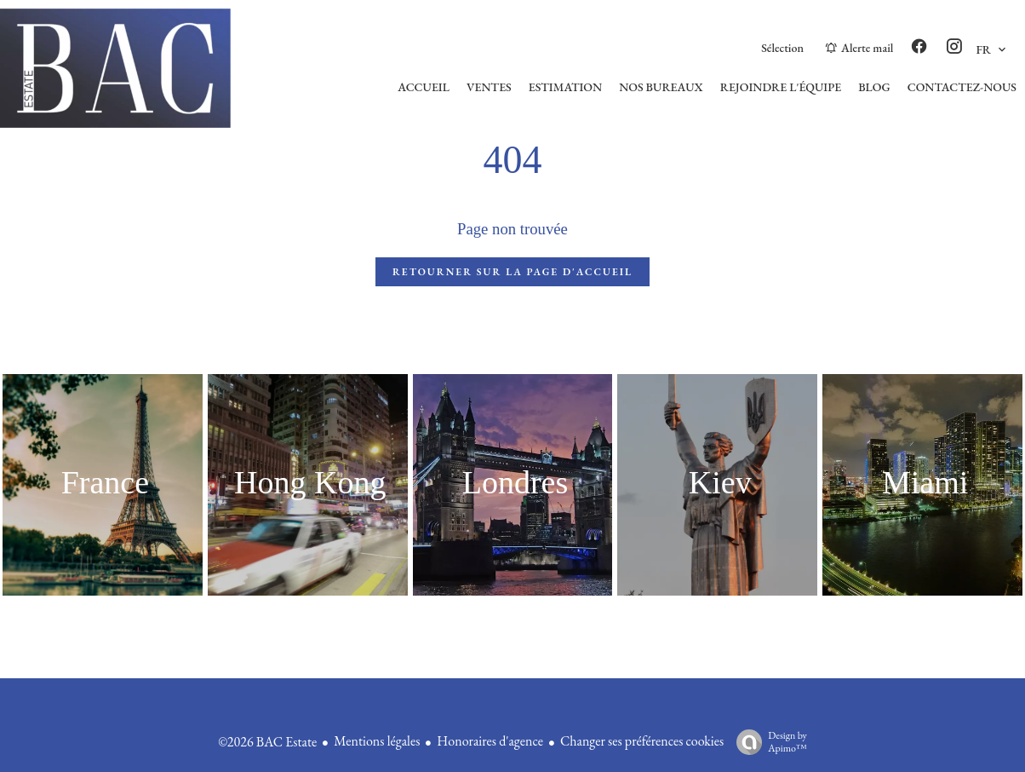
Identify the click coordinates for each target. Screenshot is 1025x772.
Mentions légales (377, 741)
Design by (767, 742)
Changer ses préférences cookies (642, 741)
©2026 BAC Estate (267, 742)
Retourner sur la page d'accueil (512, 272)
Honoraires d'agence (490, 741)
